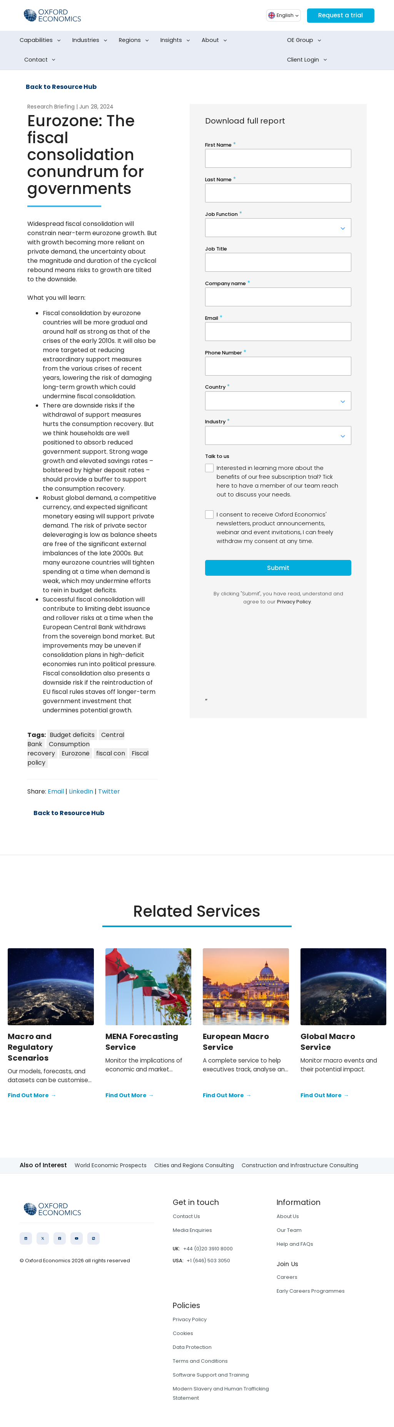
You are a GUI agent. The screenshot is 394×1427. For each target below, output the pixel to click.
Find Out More (32, 1095)
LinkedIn (81, 791)
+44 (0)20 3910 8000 (208, 1248)
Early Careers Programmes (311, 1291)
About (216, 40)
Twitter (109, 791)
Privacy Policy (190, 1319)
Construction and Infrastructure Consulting (300, 1165)
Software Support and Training (211, 1375)
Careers (287, 1277)
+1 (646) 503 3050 (208, 1260)
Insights (176, 40)
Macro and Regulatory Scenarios (30, 1047)
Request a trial (340, 15)
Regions (135, 40)
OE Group (305, 40)
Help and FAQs (295, 1244)
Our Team (289, 1230)
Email (56, 791)
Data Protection (192, 1347)
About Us (288, 1216)
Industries (91, 40)
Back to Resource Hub (61, 87)
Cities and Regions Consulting (194, 1165)
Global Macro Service (328, 1042)
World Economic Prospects (111, 1165)
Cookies (183, 1333)
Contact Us (186, 1216)
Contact (41, 60)
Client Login (308, 60)
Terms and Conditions (200, 1361)
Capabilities (41, 40)
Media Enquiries (192, 1230)
